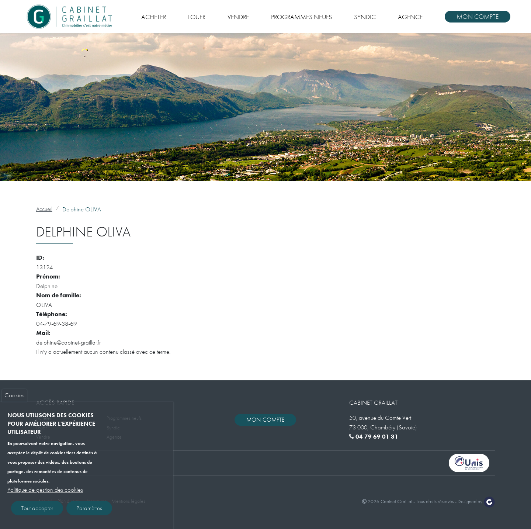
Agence (410, 17)
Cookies (14, 400)
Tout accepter (37, 513)
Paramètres (89, 513)
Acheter (153, 17)
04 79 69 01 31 (373, 436)
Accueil (44, 209)
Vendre (238, 17)
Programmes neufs (301, 17)
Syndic (365, 17)
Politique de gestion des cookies (45, 494)
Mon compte (478, 16)
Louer (196, 17)
